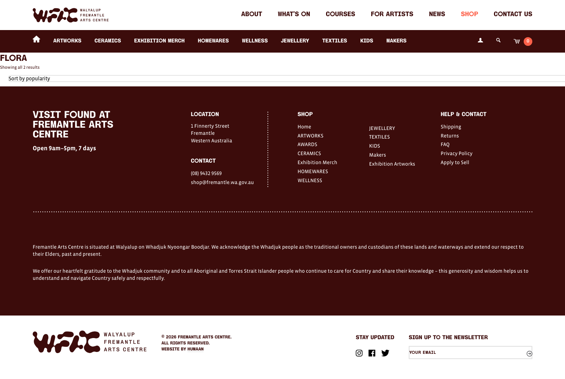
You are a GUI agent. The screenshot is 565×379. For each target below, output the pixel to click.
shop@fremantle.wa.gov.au (222, 182)
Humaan (195, 349)
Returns (450, 136)
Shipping (451, 127)
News (437, 15)
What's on (294, 15)
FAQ (445, 144)
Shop (469, 15)
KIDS (366, 41)
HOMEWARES (213, 41)
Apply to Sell (455, 162)
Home (304, 127)
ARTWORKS (67, 41)
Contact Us (513, 15)
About (251, 15)
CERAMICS (108, 41)
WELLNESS (255, 41)
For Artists (392, 15)
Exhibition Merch (159, 41)
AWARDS (307, 144)
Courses (340, 15)
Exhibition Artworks (392, 164)
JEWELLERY (295, 41)
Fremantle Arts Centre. (205, 337)
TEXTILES (334, 41)
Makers (396, 41)
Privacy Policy (457, 153)
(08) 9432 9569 (206, 173)
